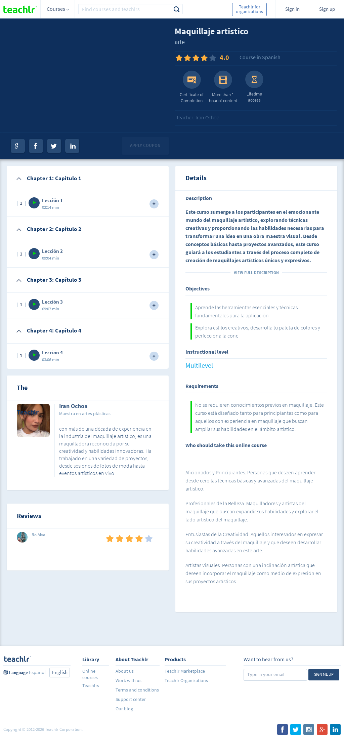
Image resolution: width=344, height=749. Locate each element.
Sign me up (324, 674)
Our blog (124, 709)
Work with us (128, 680)
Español (37, 672)
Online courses (90, 674)
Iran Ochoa (73, 406)
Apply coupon (145, 145)
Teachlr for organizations (249, 9)
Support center (131, 699)
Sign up (327, 9)
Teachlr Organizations (186, 680)
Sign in (292, 9)
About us (125, 671)
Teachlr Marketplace (185, 671)
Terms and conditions (137, 690)
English (60, 672)
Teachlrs (90, 685)
